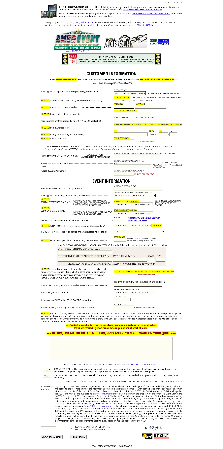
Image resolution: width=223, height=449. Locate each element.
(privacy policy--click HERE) (80, 22)
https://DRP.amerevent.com (97, 405)
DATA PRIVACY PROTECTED (77, 51)
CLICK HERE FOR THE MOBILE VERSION (142, 9)
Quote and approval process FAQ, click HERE (130, 25)
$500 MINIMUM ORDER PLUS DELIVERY (144, 218)
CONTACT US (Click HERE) (143, 364)
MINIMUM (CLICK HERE (137, 220)
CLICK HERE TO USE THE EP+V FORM (151, 13)
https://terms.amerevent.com (106, 393)
